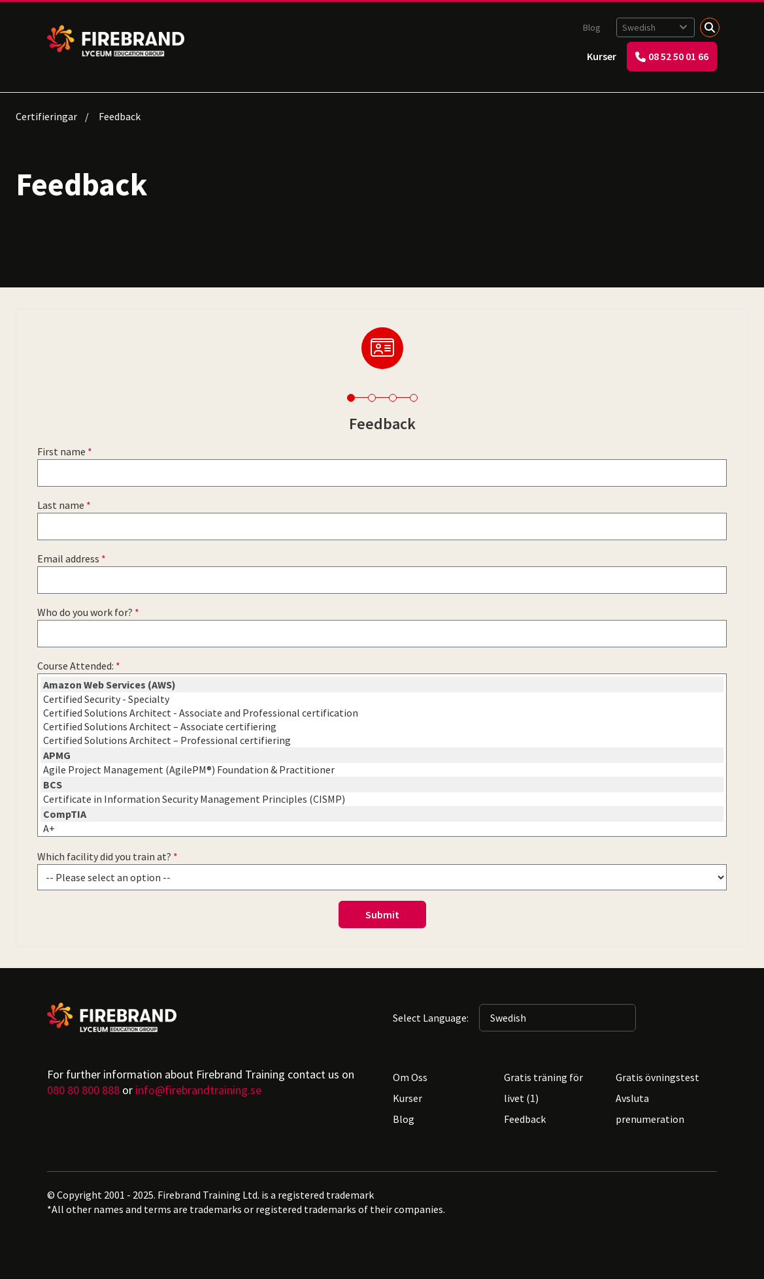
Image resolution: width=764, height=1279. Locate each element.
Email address (68, 558)
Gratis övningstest (657, 1077)
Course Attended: (75, 665)
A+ (382, 828)
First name (61, 451)
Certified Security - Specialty (382, 699)
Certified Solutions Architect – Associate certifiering (382, 727)
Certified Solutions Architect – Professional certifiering (382, 740)
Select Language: (431, 1017)
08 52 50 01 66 (671, 56)
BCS (382, 784)
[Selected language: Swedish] (655, 27)
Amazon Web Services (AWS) (382, 684)
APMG (382, 755)
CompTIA (382, 814)
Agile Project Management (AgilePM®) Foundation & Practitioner (382, 770)
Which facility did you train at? (104, 856)
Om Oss (410, 1077)
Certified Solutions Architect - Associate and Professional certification (382, 713)
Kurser (601, 56)
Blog (592, 27)
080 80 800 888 (83, 1089)
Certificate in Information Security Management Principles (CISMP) (382, 799)
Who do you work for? (85, 612)
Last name (60, 504)
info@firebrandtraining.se (198, 1089)
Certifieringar (46, 116)
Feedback (525, 1118)
